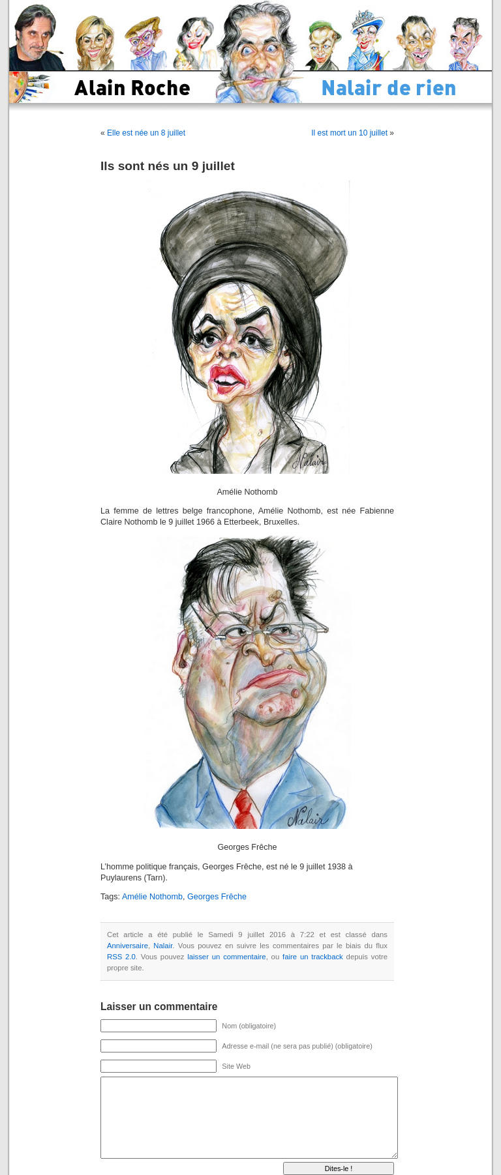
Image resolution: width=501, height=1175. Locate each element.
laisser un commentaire (226, 957)
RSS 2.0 (121, 957)
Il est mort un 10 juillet (349, 133)
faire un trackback (312, 957)
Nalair (162, 946)
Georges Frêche (217, 896)
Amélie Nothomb (152, 896)
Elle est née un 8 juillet (146, 133)
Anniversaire (127, 946)
